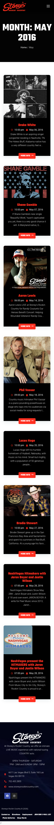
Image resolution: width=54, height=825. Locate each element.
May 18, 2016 (34, 395)
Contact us (5, 814)
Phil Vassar (27, 390)
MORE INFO (27, 155)
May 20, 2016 (34, 445)
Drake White (27, 125)
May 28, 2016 (34, 585)
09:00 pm (17, 395)
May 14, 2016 (34, 300)
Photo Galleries (9, 818)
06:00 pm (17, 300)
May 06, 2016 (34, 129)
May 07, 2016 (34, 209)
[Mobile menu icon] (48, 6)
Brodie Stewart (27, 523)
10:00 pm (17, 129)
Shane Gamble (27, 205)
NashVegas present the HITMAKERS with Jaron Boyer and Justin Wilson (27, 665)
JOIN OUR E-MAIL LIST (42, 814)
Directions (16, 814)
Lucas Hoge (27, 441)
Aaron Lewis (27, 296)
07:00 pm (17, 585)
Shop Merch (21, 818)
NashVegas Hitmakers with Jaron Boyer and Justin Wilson (27, 577)
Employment (27, 814)
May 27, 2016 (34, 528)
